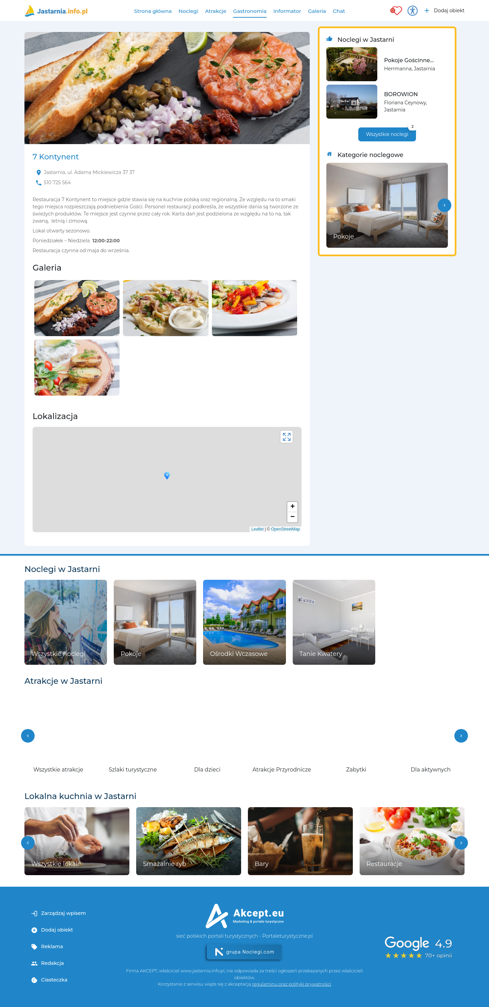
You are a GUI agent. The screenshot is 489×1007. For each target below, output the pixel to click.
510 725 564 (57, 182)
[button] (444, 205)
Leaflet (257, 529)
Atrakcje (216, 11)
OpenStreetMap (285, 529)
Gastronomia (250, 11)
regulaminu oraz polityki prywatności (291, 984)
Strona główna (153, 11)
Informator (287, 11)
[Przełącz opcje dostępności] (413, 10)
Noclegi (188, 11)
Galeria (317, 11)
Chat (339, 11)
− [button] (292, 517)
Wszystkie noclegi (391, 132)
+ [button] (292, 507)
